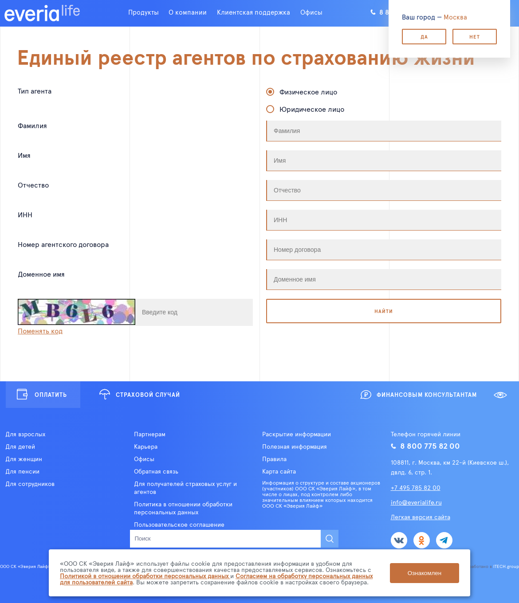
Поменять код (40, 330)
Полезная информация (294, 446)
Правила (274, 459)
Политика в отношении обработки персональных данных (183, 508)
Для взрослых (25, 434)
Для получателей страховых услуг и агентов (185, 488)
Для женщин (23, 459)
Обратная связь (156, 471)
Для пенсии (22, 471)
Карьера (145, 446)
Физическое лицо (308, 91)
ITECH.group (506, 566)
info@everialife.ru (416, 502)
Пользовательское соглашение (179, 525)
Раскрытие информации (296, 434)
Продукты (143, 11)
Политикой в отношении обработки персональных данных (145, 576)
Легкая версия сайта (420, 517)
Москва (455, 16)
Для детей (20, 446)
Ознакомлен (424, 573)
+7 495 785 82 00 (415, 487)
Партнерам (149, 434)
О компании (188, 11)
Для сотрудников (30, 484)
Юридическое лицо (311, 109)
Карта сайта (279, 471)
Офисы (311, 11)
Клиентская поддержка (253, 11)
